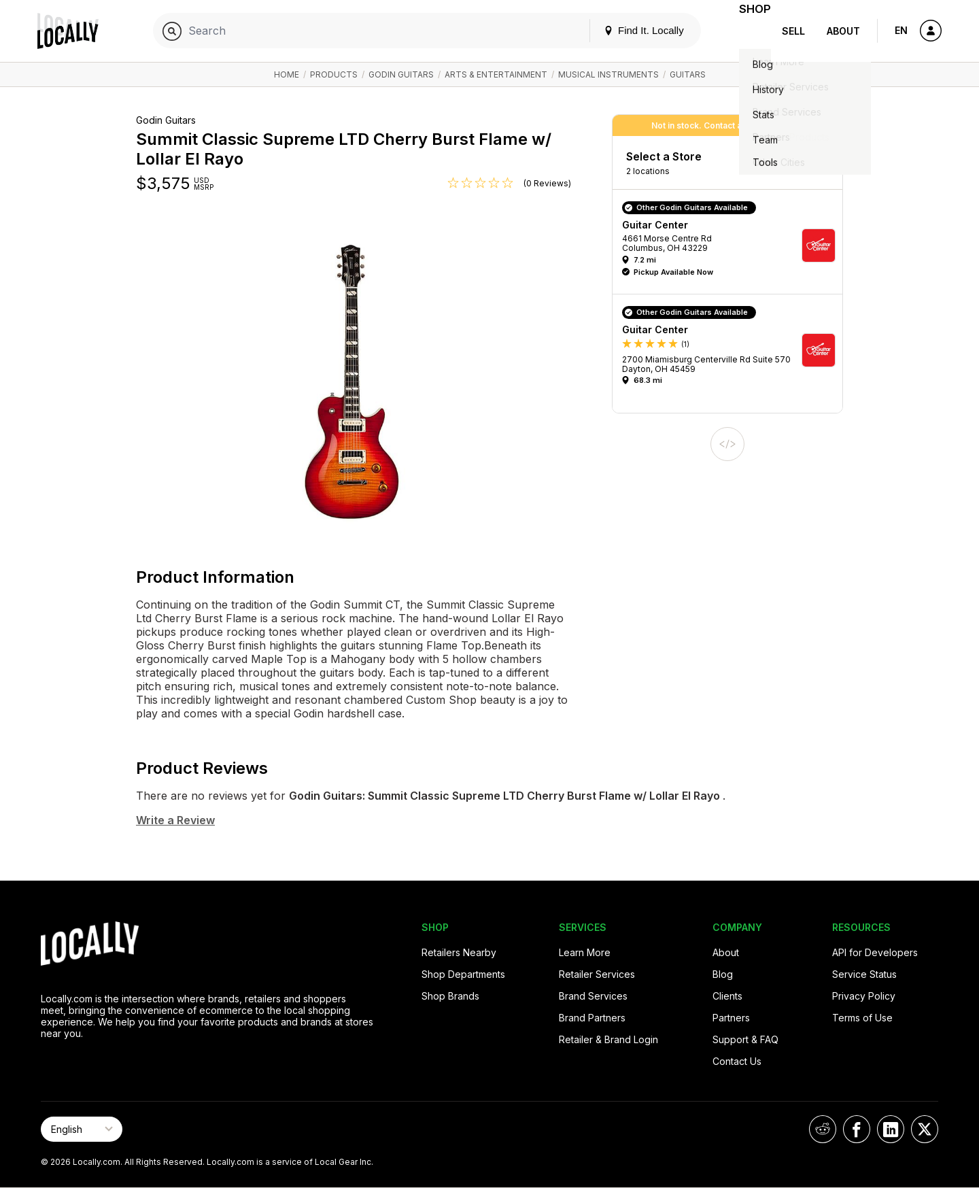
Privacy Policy (863, 996)
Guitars (688, 74)
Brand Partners (592, 1017)
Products (334, 74)
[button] (732, 245)
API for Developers (875, 952)
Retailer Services (597, 974)
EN (901, 30)
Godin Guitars (401, 74)
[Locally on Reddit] (822, 1129)
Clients (727, 996)
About (843, 31)
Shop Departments (463, 974)
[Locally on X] (924, 1129)
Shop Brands (450, 996)
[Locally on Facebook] (856, 1129)
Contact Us (736, 1061)
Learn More (585, 952)
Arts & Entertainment (496, 74)
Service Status (864, 974)
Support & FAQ (745, 1039)
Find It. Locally (627, 30)
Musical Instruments (608, 74)
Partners (731, 1017)
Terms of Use (862, 1017)
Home (286, 74)
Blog (722, 974)
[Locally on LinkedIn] (890, 1129)
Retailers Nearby (459, 952)
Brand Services (593, 996)
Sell (793, 31)
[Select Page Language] (81, 1129)
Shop (746, 31)
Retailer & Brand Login (608, 1039)
